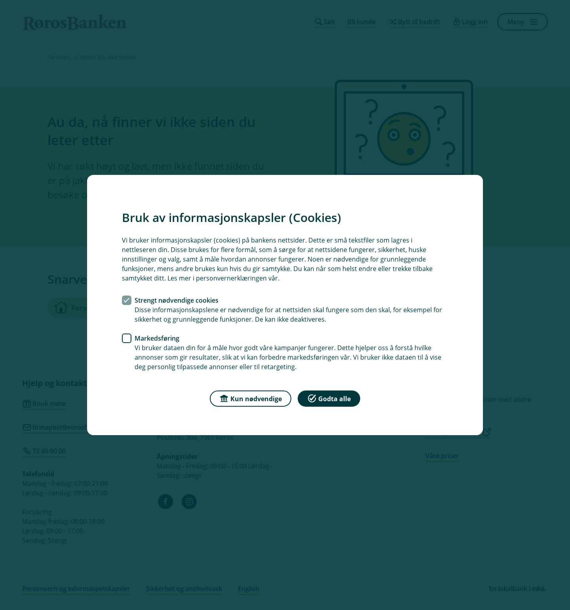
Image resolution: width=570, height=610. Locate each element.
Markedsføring (157, 338)
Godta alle (329, 398)
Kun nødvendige (250, 398)
